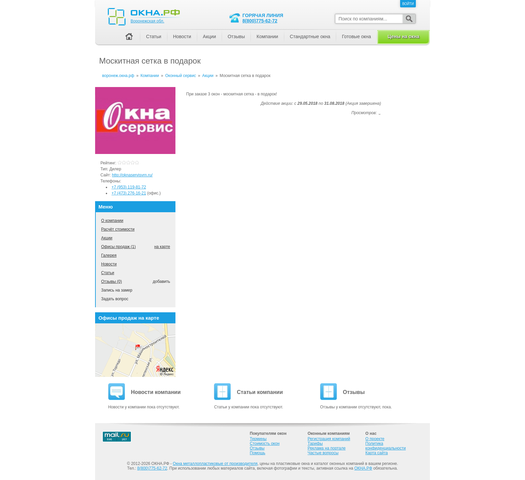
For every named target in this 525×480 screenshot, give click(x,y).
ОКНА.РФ (363, 468)
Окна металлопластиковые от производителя (215, 463)
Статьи (107, 272)
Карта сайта (376, 453)
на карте (162, 246)
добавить (161, 281)
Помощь (257, 453)
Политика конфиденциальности (385, 446)
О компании (112, 220)
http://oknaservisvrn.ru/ (132, 175)
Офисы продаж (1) (118, 246)
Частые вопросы (323, 453)
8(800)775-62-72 (259, 20)
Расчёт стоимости (118, 229)
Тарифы (315, 443)
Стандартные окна (310, 36)
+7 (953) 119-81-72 (128, 187)
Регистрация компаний (329, 438)
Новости (109, 264)
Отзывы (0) (111, 281)
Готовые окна (356, 36)
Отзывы (236, 36)
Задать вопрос (114, 299)
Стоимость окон (265, 443)
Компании (267, 36)
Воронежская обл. (147, 21)
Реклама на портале (327, 448)
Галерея (109, 255)
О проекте (374, 438)
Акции (106, 238)
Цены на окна (403, 36)
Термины (258, 438)
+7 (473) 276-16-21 (128, 193)
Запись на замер (116, 290)
